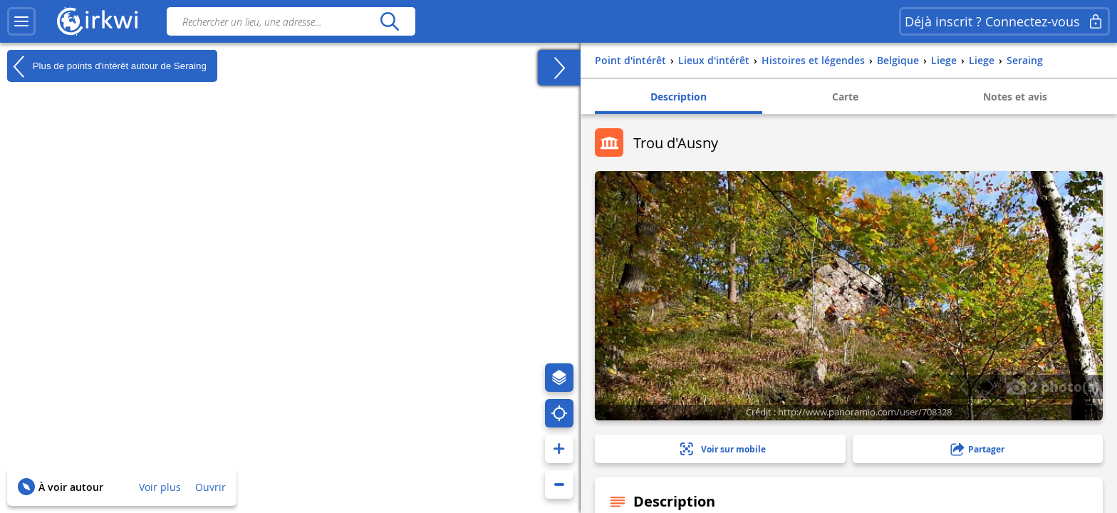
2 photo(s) (1053, 386)
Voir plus (160, 487)
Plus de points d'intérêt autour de (107, 66)
